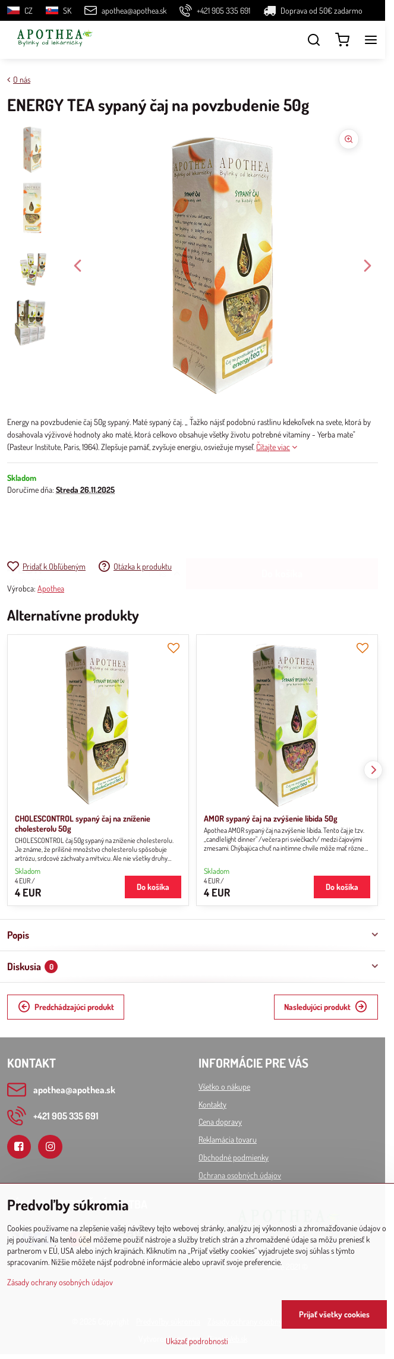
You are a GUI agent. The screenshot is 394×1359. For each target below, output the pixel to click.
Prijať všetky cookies (334, 1314)
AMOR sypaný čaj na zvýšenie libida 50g (271, 818)
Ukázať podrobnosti (197, 1341)
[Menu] (371, 40)
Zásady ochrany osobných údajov (60, 1282)
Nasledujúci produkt (325, 1007)
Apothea (50, 588)
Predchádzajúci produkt (66, 1007)
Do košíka (281, 527)
